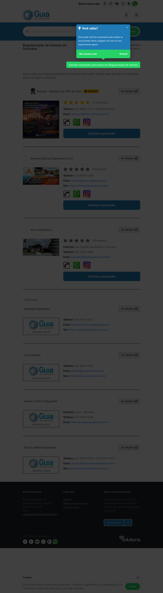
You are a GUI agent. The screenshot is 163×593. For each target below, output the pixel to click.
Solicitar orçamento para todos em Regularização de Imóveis (103, 64)
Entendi (123, 53)
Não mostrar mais (88, 53)
